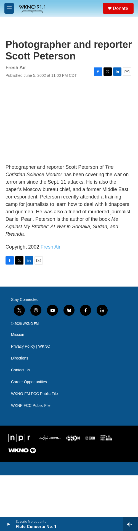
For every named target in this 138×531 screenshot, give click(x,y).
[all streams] (130, 524)
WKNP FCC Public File (31, 406)
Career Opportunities (29, 382)
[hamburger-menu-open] (9, 8)
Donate (120, 8)
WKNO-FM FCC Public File (34, 394)
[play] (8, 524)
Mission (17, 335)
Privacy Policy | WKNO (30, 346)
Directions (19, 358)
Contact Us (20, 370)
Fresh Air (50, 247)
